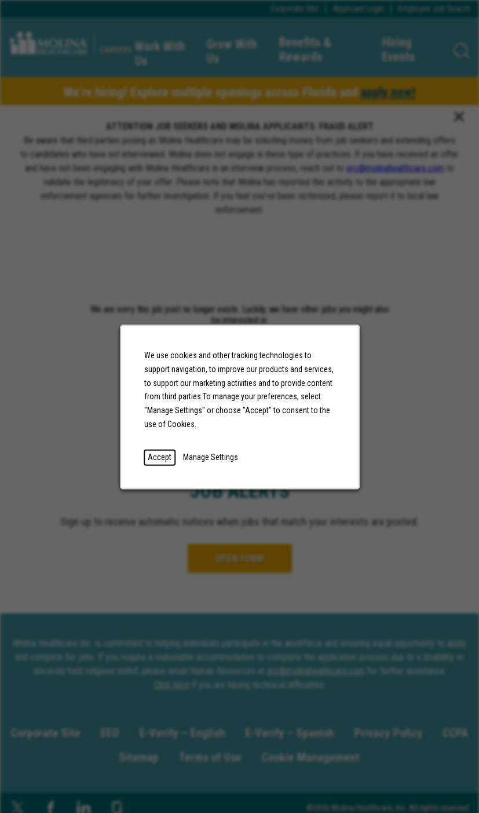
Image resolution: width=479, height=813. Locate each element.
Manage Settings (210, 456)
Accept (159, 456)
